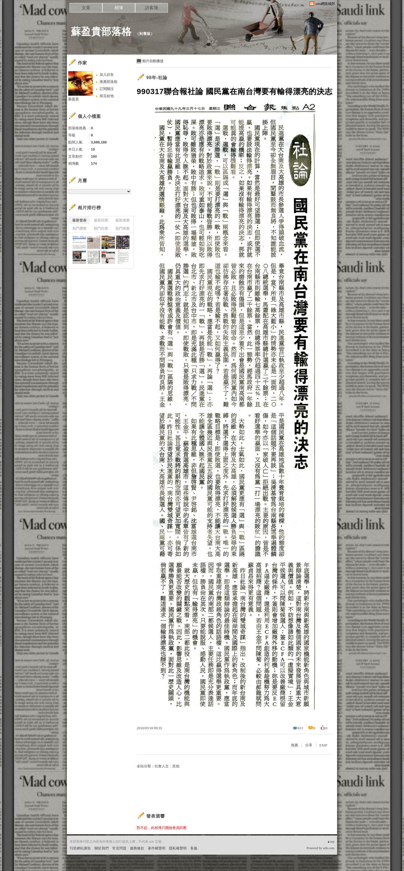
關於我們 (101, 848)
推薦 (294, 745)
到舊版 (145, 34)
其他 (175, 766)
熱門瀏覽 (79, 228)
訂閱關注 (107, 89)
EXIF (323, 745)
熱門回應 (101, 228)
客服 (193, 848)
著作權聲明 (156, 848)
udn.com (328, 848)
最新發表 (79, 220)
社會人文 (162, 766)
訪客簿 (151, 7)
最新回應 (101, 220)
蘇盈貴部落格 (101, 31)
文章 (86, 7)
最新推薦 (122, 220)
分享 (308, 745)
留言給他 (107, 96)
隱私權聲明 (178, 848)
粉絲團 (75, 867)
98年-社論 (156, 77)
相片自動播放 (153, 61)
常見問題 (119, 848)
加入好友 (107, 75)
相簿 (118, 7)
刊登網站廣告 (80, 848)
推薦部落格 (108, 82)
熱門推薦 (122, 228)
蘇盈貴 (73, 99)
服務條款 (137, 848)
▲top (330, 841)
